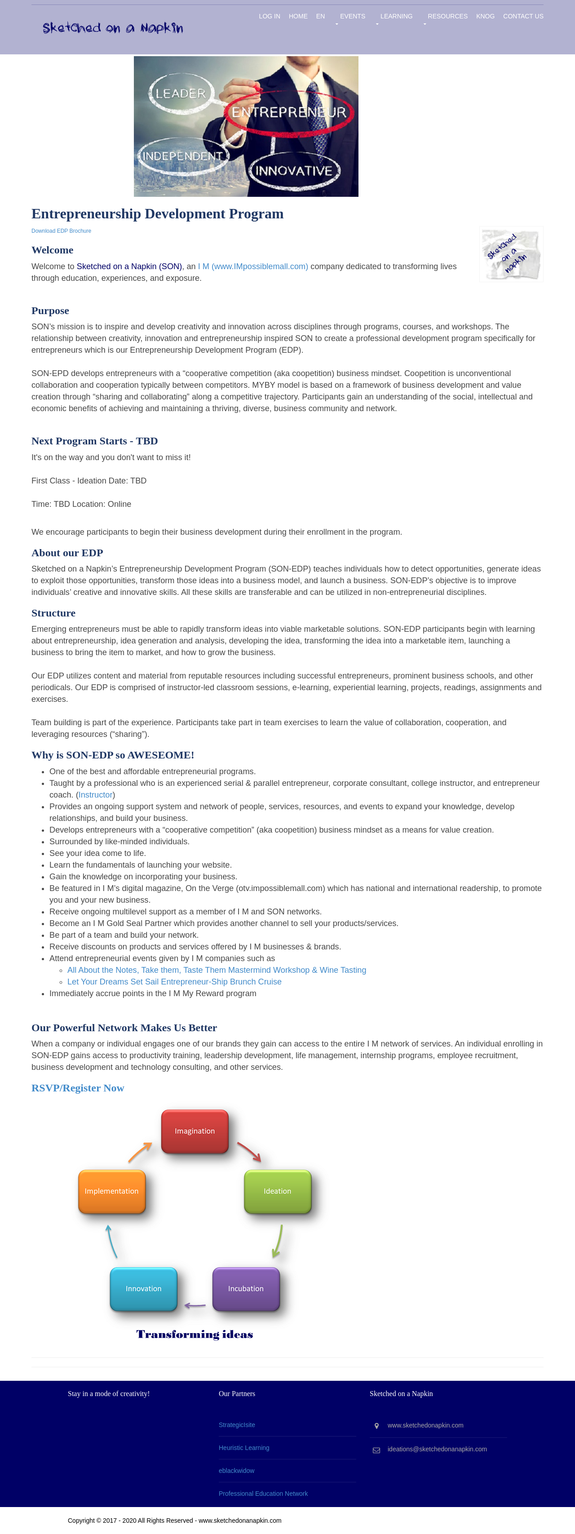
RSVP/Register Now (77, 1088)
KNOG (485, 16)
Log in (269, 16)
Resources (448, 16)
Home (298, 16)
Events (352, 16)
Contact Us (523, 16)
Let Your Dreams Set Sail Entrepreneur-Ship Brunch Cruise (174, 981)
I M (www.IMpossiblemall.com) (253, 266)
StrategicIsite (237, 1424)
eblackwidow (236, 1470)
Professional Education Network (263, 1493)
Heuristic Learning (244, 1447)
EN (320, 16)
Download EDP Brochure (61, 231)
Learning (396, 16)
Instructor (96, 794)
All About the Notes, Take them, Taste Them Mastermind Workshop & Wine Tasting (217, 970)
